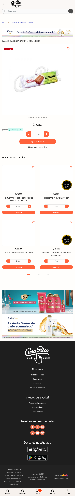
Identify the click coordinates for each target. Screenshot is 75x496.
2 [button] (39, 274)
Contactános (37, 407)
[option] (37, 79)
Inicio (4, 22)
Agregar (19, 212)
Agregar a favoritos (18, 164)
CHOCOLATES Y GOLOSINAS (22, 22)
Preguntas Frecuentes (38, 403)
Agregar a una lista (37, 147)
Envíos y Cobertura (37, 387)
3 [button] (48, 274)
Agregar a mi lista (37, 45)
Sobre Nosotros (37, 375)
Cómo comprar (37, 411)
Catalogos (37, 383)
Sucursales (37, 379)
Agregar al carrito (37, 141)
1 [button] (28, 274)
